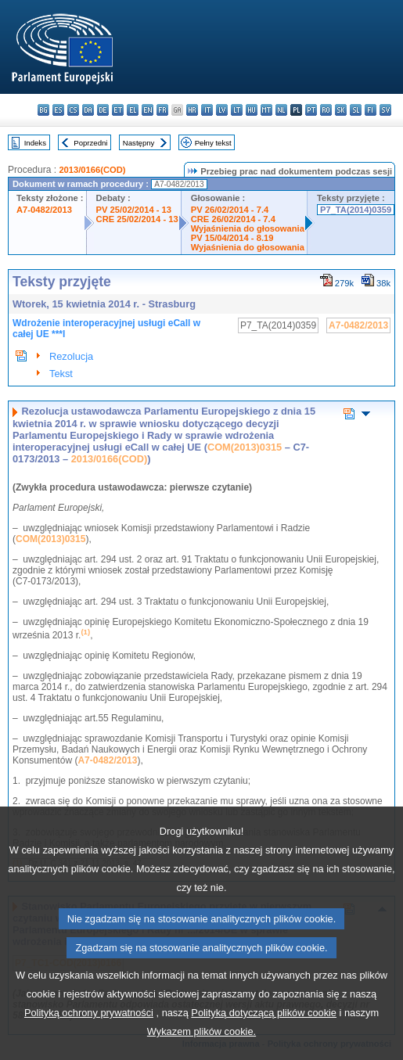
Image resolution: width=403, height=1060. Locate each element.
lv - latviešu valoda (222, 110)
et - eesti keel (118, 110)
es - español (58, 110)
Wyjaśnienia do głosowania (247, 228)
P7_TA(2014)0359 (355, 209)
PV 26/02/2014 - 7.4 (230, 209)
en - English (147, 110)
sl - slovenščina (356, 110)
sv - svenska (385, 110)
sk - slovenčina (341, 110)
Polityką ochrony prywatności (88, 1033)
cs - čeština (73, 110)
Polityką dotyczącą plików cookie (263, 1033)
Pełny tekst (213, 142)
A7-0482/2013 (44, 209)
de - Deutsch (103, 110)
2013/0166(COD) (92, 169)
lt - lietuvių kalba (237, 110)
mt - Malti (266, 110)
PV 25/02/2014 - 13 (133, 209)
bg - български (43, 110)
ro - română (326, 110)
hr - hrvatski (192, 110)
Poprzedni (90, 142)
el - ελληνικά (133, 110)
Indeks (35, 142)
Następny (139, 142)
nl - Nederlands (281, 110)
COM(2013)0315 (244, 447)
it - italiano (207, 110)
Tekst (61, 373)
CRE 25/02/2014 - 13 (137, 219)
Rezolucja (71, 356)
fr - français (162, 110)
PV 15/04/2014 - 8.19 (232, 238)
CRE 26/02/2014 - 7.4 (233, 219)
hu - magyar (251, 110)
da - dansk (88, 110)
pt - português (311, 110)
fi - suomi (370, 110)
